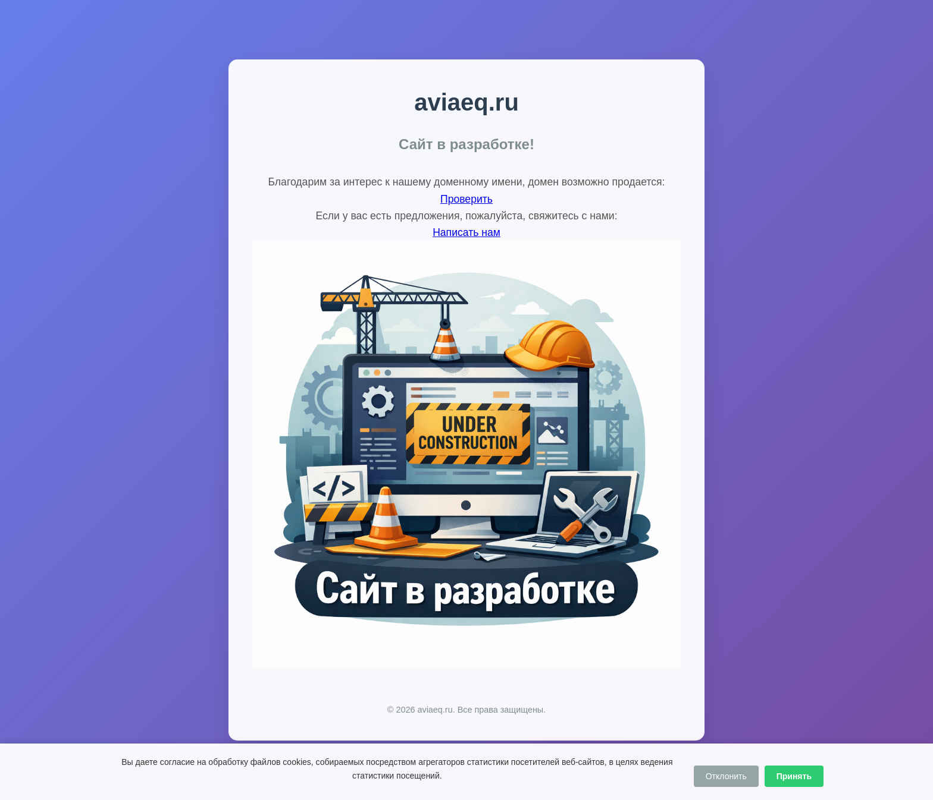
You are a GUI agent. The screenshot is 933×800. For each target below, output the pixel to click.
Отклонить (726, 776)
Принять (794, 776)
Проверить (466, 199)
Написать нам (466, 232)
